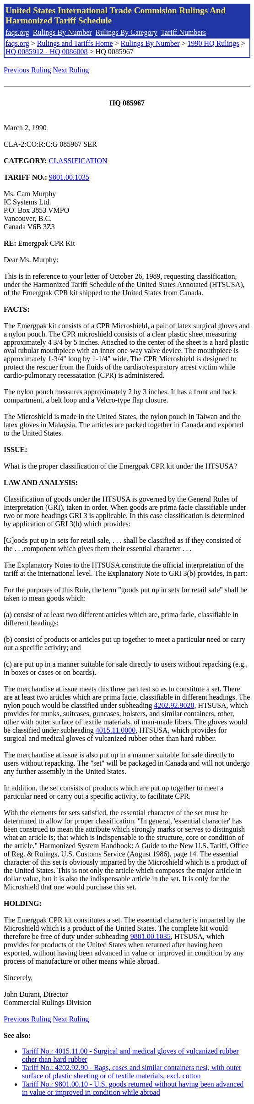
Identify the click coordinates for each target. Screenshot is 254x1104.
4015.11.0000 (115, 730)
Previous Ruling (27, 70)
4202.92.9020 (174, 705)
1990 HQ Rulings (213, 43)
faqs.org (17, 32)
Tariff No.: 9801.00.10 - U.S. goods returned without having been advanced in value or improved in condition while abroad (132, 1088)
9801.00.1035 (69, 177)
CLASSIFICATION (78, 161)
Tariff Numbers (183, 32)
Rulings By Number (62, 32)
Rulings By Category (126, 32)
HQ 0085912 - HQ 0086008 (46, 51)
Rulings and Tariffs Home (75, 43)
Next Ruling (71, 70)
